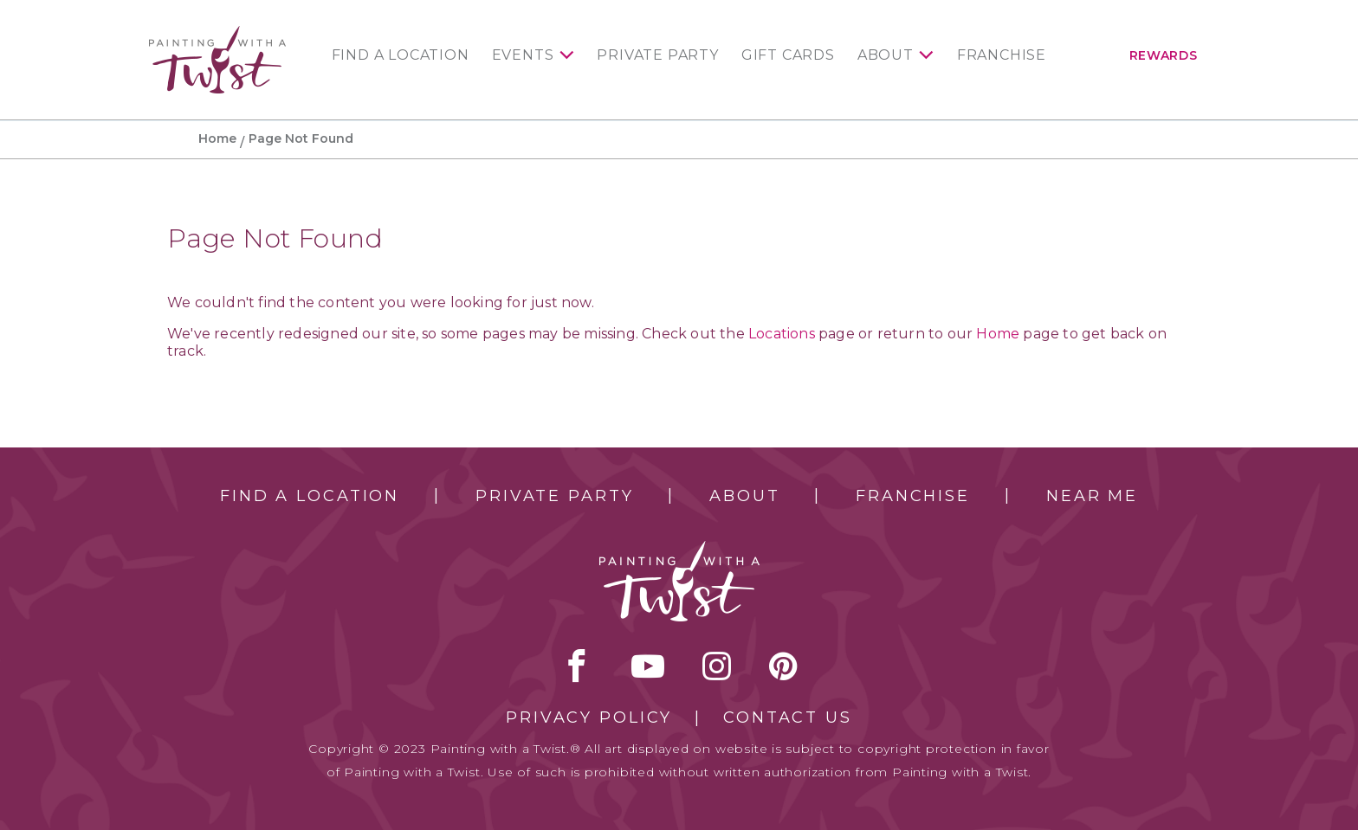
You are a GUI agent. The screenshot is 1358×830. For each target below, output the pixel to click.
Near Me (1092, 495)
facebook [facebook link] (576, 665)
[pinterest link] (783, 665)
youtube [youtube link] (647, 665)
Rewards (1163, 55)
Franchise (1001, 55)
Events (523, 55)
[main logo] (217, 33)
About (885, 55)
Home (217, 138)
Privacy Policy (589, 717)
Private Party (657, 55)
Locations (781, 333)
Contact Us (787, 717)
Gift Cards (788, 55)
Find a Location (400, 55)
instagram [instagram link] (716, 665)
